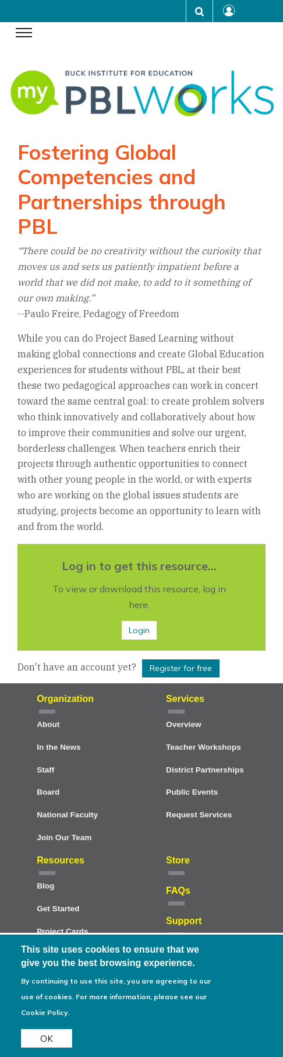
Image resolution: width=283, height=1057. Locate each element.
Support (183, 921)
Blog (45, 886)
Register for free (181, 668)
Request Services (199, 814)
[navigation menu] (24, 34)
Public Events (192, 792)
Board (48, 792)
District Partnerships (205, 769)
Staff (45, 769)
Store (178, 860)
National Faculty (67, 814)
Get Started (58, 908)
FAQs (178, 891)
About (48, 724)
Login (139, 630)
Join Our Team (64, 837)
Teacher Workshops (203, 747)
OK (46, 1043)
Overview (183, 724)
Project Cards (62, 931)
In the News (59, 747)
